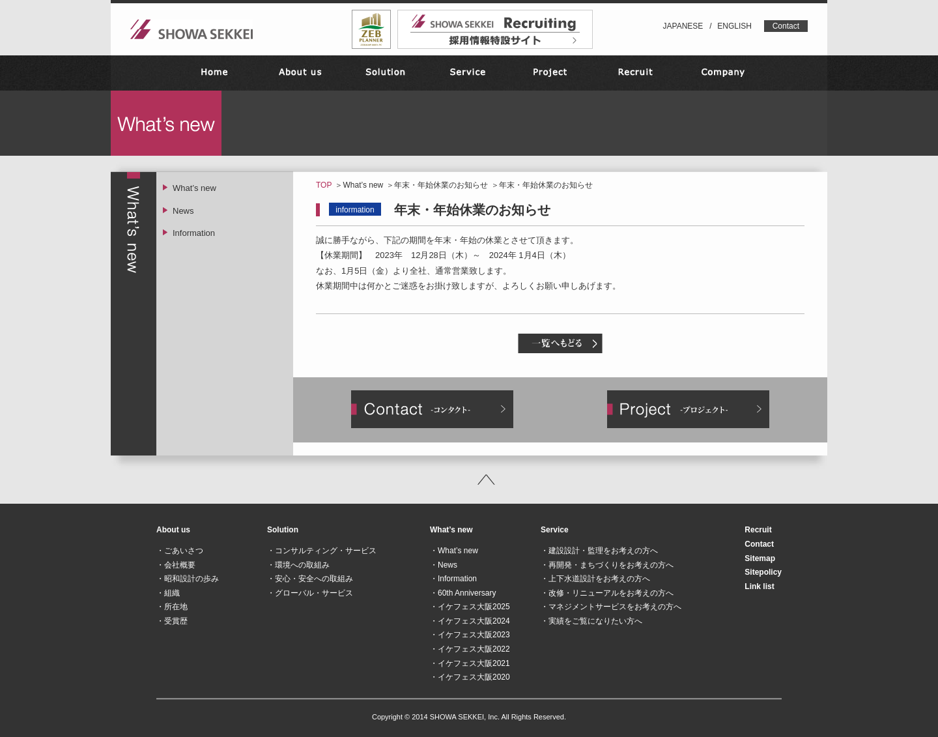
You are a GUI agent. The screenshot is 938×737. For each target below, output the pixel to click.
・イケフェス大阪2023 (470, 634)
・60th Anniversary (463, 593)
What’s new (363, 185)
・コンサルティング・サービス (322, 550)
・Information (453, 578)
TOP (324, 185)
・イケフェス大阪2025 (470, 606)
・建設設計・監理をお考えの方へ (599, 550)
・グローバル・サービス (310, 593)
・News (443, 565)
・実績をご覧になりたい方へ (591, 621)
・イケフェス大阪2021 (470, 663)
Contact (786, 26)
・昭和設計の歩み (187, 578)
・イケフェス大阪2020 (470, 677)
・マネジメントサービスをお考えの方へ (611, 606)
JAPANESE (683, 26)
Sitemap (760, 558)
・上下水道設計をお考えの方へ (595, 578)
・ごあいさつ (179, 550)
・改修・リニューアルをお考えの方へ (607, 593)
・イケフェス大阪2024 (470, 621)
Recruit (758, 529)
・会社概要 (175, 565)
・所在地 (172, 606)
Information (194, 233)
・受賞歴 (172, 621)
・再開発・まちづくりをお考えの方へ (607, 565)
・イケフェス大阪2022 (470, 649)
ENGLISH (734, 26)
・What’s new (454, 550)
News (183, 211)
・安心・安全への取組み (310, 578)
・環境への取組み (298, 565)
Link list (759, 586)
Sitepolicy (763, 572)
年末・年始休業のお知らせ (441, 185)
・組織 (168, 593)
